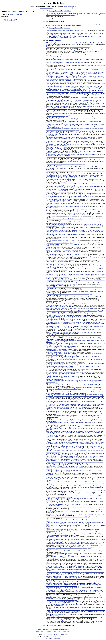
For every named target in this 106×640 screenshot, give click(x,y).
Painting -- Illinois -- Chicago (11, 19)
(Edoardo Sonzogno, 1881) (72, 296)
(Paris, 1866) (70, 294)
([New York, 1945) (68, 556)
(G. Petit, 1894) (75, 597)
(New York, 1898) (72, 377)
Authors (54, 631)
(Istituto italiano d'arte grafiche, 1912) (67, 251)
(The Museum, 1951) (75, 567)
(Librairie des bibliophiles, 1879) (66, 94)
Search (41, 631)
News (45, 634)
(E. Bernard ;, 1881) (55, 362)
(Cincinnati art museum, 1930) (60, 519)
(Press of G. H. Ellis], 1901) (72, 384)
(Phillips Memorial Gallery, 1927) (75, 74)
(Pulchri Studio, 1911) (69, 316)
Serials (68, 631)
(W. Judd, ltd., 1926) (66, 164)
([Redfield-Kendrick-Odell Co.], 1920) (75, 268)
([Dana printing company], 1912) (73, 65)
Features (50, 634)
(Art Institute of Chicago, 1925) (67, 30)
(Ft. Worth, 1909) (61, 614)
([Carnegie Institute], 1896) (67, 203)
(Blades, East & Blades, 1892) (62, 337)
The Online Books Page (53, 3)
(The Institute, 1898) (66, 359)
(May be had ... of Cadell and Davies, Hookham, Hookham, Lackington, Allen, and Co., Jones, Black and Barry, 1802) (75, 276)
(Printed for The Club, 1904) (73, 470)
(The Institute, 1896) (58, 116)
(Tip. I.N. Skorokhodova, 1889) (66, 569)
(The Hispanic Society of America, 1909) (69, 266)
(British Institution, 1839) (73, 582)
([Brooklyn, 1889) (63, 212)
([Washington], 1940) (72, 97)
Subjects (64, 631)
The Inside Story (63, 634)
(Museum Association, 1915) (66, 206)
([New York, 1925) (72, 559)
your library (12, 14)
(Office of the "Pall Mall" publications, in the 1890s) (70, 138)
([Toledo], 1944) (75, 92)
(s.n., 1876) (63, 369)
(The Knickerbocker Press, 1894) (74, 214)
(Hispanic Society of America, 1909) (68, 121)
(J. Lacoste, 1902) (74, 335)
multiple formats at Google (55, 56)
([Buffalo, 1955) (57, 260)
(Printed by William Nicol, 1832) (73, 460)
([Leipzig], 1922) (66, 504)
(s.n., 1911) (75, 283)
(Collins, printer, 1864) (74, 510)
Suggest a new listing (64, 629)
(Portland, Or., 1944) (73, 545)
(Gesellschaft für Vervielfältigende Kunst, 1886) (71, 587)
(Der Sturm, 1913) (62, 250)
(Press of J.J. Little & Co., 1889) (74, 592)
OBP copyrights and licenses (53, 638)
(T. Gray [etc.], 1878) (60, 137)
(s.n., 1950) (63, 619)
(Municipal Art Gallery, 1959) (67, 517)
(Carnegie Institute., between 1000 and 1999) (69, 422)
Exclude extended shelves (70, 6)
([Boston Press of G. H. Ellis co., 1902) (75, 366)
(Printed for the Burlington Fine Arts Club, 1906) (76, 343)
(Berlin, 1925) (75, 160)
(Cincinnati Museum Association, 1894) (65, 401)
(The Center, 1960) (63, 536)
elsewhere (19, 14)
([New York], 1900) (62, 376)
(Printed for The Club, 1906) (76, 490)
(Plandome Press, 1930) (64, 604)
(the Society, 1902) (70, 493)
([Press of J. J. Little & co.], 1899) (63, 244)
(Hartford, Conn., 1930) (61, 261)
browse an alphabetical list (46, 8)
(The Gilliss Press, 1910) (76, 103)
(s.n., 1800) (60, 350)
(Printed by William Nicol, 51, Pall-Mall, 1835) (73, 323)
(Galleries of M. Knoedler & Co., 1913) (74, 486)
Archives (55, 634)
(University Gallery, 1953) (65, 501)
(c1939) (75, 50)
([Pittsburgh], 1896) (67, 227)
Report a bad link (54, 629)
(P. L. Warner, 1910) (68, 83)
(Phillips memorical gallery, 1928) (75, 257)
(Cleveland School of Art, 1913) (62, 600)
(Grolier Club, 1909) (74, 514)
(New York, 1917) (63, 237)
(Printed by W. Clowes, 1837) (73, 585)
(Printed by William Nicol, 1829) (73, 465)
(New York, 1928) (75, 526)
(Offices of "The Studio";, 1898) (61, 303)
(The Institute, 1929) (73, 24)
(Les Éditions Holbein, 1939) (63, 80)
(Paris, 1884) (61, 346)
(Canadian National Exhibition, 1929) (72, 617)
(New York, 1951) (75, 610)
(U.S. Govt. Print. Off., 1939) (74, 129)
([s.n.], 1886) (75, 396)
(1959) (68, 47)
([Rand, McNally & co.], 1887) (74, 68)
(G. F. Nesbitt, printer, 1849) (75, 231)
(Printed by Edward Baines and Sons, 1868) (74, 439)
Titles (59, 631)
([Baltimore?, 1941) (64, 550)
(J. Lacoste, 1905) (71, 332)
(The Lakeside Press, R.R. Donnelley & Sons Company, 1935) (75, 106)
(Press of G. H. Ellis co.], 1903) (74, 447)
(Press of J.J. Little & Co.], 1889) (74, 175)
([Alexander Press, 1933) (74, 533)
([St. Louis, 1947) (69, 548)
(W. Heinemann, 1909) (74, 190)
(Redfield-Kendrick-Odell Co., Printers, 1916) (68, 144)
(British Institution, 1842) (75, 578)
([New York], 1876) (61, 240)
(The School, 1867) (65, 134)
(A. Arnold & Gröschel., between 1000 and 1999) (70, 196)
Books (40, 634)
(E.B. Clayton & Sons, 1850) (74, 482)
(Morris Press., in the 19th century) (67, 234)
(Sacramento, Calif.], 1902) (72, 154)
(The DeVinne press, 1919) (75, 186)
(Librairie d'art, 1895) (71, 308)
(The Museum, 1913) (60, 243)
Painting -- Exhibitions (9, 20)
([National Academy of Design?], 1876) (70, 372)
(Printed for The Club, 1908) (73, 495)
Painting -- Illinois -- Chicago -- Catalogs (59, 28)
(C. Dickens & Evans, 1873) (61, 428)
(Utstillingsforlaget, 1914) (59, 419)
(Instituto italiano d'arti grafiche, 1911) (64, 254)
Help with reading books (42, 629)
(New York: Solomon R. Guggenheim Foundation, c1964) (68, 59)
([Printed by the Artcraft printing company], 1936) (74, 87)
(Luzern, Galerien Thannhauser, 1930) (65, 62)
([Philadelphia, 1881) (61, 271)
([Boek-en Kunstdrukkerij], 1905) (75, 432)
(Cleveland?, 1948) (61, 118)
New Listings (48, 631)
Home (37, 631)
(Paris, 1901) (67, 607)
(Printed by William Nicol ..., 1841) (75, 575)
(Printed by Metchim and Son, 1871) (73, 329)
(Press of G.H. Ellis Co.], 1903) (74, 388)
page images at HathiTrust (55, 58)
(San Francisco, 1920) (58, 221)
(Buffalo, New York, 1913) (67, 363)
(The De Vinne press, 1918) (65, 219)
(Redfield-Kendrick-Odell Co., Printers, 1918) (68, 181)
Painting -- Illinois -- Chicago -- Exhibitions (60, 11)
